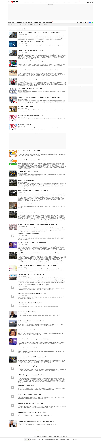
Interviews (33, 24)
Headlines (10, 24)
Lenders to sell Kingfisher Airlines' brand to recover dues (33, 284)
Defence (17, 24)
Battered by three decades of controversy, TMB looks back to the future (37, 265)
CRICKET (30, 22)
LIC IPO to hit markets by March (26, 180)
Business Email (56, 2)
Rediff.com (35, 439)
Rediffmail (26, 2)
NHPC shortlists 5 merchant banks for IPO (29, 394)
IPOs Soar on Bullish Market (25, 106)
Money (34, 2)
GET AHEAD (42, 22)
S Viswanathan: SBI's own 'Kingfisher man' (29, 302)
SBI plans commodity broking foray (27, 366)
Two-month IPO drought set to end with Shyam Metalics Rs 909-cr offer (37, 224)
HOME (9, 22)
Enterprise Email (44, 2)
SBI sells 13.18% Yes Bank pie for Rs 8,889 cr (30, 50)
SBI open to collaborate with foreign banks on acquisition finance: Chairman (39, 32)
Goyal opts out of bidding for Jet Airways (29, 203)
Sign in (92, 0)
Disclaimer (47, 439)
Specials (39, 24)
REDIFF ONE (49, 22)
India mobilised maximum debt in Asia (28, 348)
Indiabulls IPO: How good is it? (26, 385)
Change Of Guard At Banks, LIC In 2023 (29, 151)
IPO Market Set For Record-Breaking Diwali (30, 88)
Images (21, 24)
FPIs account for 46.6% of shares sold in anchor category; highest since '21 (39, 70)
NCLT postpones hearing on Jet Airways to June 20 (32, 320)
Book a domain (44, 436)
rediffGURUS (67, 2)
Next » (37, 430)
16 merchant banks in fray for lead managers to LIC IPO (33, 190)
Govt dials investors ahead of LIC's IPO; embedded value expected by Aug (38, 253)
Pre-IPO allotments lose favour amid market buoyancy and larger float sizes (39, 97)
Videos (58, 436)
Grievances (75, 439)
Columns (27, 24)
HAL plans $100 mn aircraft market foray (29, 233)
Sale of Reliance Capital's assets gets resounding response (34, 339)
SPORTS (36, 22)
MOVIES (25, 22)
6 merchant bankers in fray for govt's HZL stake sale (32, 160)
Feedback (61, 439)
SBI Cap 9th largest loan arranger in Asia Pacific (31, 375)
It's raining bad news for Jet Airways (28, 171)
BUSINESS (19, 22)
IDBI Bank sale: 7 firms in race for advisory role (31, 274)
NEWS (13, 22)
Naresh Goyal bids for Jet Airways (27, 311)
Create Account (90, 2)
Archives (45, 24)
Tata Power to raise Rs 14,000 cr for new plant (30, 403)
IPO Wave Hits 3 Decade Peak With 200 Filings (31, 41)
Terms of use (69, 439)
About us (65, 439)
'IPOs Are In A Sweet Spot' (25, 124)
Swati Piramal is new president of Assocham (30, 330)
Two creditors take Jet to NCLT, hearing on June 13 (32, 357)
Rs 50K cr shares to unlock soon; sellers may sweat (32, 61)
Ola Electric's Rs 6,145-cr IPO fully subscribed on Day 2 (33, 79)
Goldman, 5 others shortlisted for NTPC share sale (32, 293)
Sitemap (56, 439)
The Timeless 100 (64, 436)
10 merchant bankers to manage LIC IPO (29, 212)
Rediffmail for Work (37, 436)
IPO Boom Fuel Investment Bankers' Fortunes (30, 115)
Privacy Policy (51, 439)
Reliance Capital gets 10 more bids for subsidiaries (32, 242)
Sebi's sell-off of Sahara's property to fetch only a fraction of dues (36, 421)
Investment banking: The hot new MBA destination (32, 412)
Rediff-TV (76, 2)
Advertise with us (41, 439)
